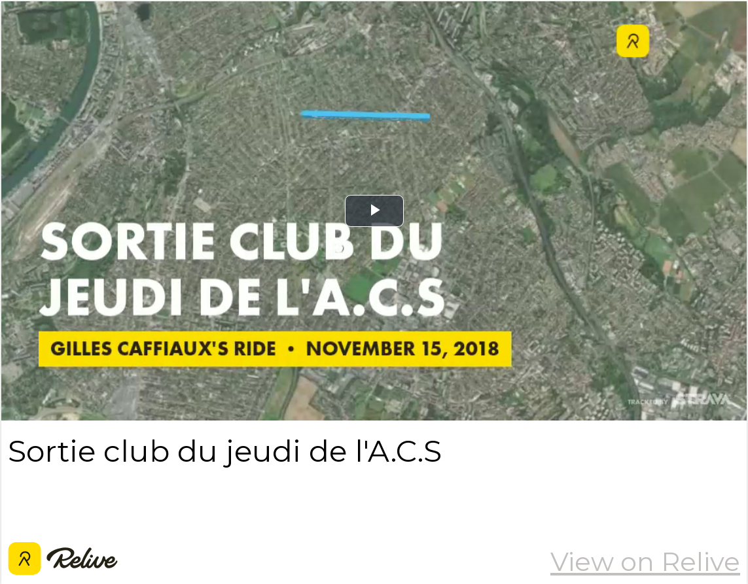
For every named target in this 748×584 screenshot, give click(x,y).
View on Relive (645, 561)
